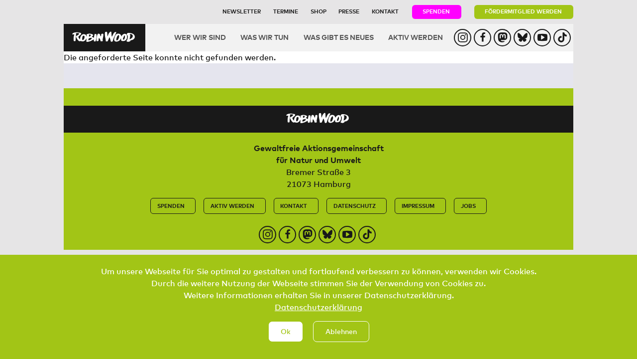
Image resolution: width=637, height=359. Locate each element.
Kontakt (385, 11)
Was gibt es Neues (339, 37)
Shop (318, 11)
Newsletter (241, 11)
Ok (286, 339)
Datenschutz (354, 205)
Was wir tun (264, 37)
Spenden (436, 11)
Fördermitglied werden (523, 11)
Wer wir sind (200, 37)
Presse (348, 11)
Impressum (418, 205)
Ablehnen (341, 339)
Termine (285, 11)
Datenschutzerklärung (318, 315)
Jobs (468, 205)
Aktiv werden (415, 37)
